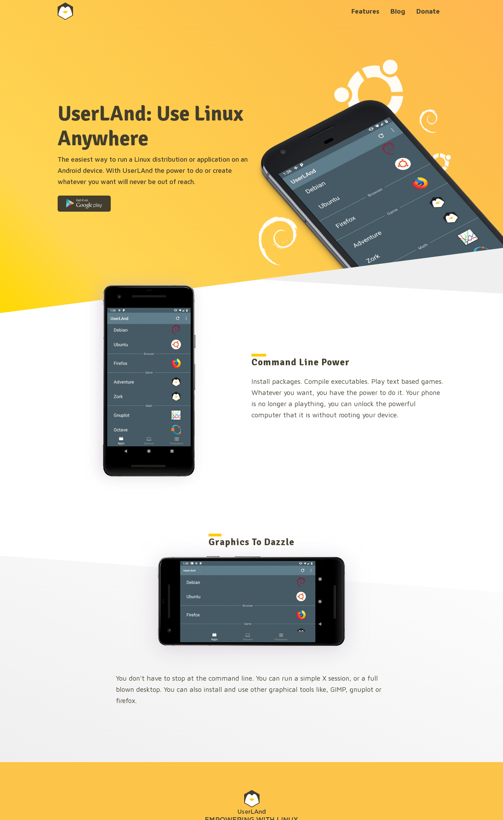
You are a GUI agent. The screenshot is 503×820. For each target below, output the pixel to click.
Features (365, 11)
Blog (398, 11)
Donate (428, 11)
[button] (84, 204)
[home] (77, 11)
